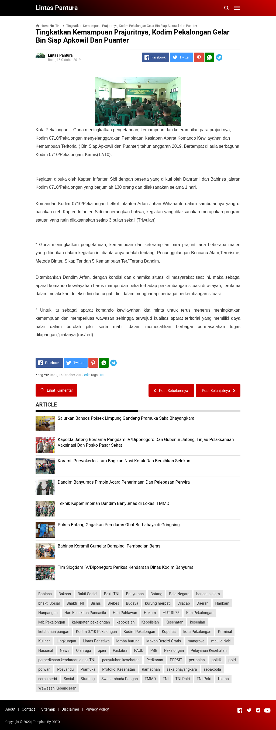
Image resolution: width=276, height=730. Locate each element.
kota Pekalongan (197, 631)
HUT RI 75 (171, 613)
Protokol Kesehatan (118, 669)
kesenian (197, 622)
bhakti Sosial (49, 603)
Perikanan (154, 660)
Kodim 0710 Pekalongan (96, 631)
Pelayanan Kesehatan (209, 650)
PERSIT (176, 660)
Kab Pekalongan (199, 613)
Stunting (88, 679)
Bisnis (96, 603)
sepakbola (212, 669)
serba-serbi (47, 679)
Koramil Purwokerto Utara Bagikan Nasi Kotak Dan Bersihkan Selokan (124, 460)
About (10, 709)
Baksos (64, 594)
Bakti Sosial (87, 594)
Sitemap (48, 709)
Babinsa (45, 594)
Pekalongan (174, 650)
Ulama (223, 679)
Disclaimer (70, 709)
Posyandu (65, 669)
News (64, 650)
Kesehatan (174, 622)
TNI (102, 375)
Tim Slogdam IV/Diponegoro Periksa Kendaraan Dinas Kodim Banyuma (126, 567)
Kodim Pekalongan (139, 631)
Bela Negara (179, 594)
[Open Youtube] (267, 710)
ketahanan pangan (53, 631)
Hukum (150, 613)
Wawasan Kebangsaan (57, 688)
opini (102, 650)
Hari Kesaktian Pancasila (85, 613)
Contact (28, 709)
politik (217, 660)
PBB (153, 650)
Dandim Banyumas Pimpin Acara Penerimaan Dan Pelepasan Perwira (124, 482)
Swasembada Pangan (119, 679)
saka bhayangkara (182, 669)
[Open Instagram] (258, 710)
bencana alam (208, 594)
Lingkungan (66, 641)
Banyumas (135, 594)
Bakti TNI (111, 594)
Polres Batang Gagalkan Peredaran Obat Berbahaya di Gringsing (119, 524)
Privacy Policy (97, 709)
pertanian (197, 660)
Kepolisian (150, 622)
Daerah (203, 603)
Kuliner (44, 641)
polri (232, 660)
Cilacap (183, 603)
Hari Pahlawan (125, 613)
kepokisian (126, 622)
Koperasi (169, 631)
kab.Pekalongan (51, 622)
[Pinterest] (199, 57)
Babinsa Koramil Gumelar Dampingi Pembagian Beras (109, 546)
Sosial (69, 679)
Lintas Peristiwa (96, 641)
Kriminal (225, 631)
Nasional (45, 650)
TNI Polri (182, 679)
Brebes (113, 603)
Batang (156, 594)
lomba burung (128, 641)
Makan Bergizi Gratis (163, 641)
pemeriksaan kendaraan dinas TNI (66, 660)
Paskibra (120, 650)
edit (87, 375)
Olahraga (83, 650)
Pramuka (88, 669)
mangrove (196, 641)
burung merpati (158, 603)
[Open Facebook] (240, 710)
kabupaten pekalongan (91, 622)
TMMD (150, 679)
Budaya (132, 603)
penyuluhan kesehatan (121, 660)
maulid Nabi (221, 641)
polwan (44, 669)
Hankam (222, 603)
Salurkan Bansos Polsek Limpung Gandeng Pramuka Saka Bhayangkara (126, 418)
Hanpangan (48, 613)
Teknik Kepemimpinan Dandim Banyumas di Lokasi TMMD (113, 503)
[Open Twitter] (249, 710)
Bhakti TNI (75, 603)
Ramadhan (151, 669)
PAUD (139, 650)
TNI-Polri (204, 679)
